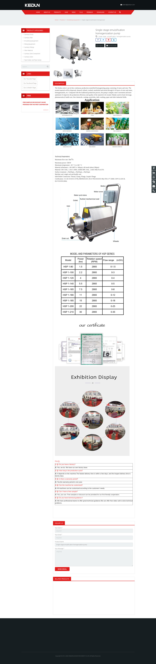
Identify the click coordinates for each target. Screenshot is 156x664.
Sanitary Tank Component (32, 53)
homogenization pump (123, 36)
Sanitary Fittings (29, 47)
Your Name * (58, 528)
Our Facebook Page (30, 83)
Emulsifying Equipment (31, 41)
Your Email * (58, 534)
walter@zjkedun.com (128, 4)
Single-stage (102, 36)
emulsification (111, 36)
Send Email (111, 45)
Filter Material (28, 50)
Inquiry (100, 45)
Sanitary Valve (28, 57)
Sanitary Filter (28, 37)
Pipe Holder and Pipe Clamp (32, 60)
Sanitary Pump (28, 34)
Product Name (59, 541)
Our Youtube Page (30, 79)
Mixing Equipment (29, 44)
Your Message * (59, 548)
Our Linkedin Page (30, 87)
